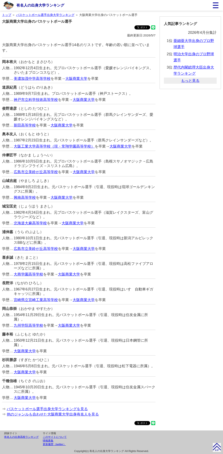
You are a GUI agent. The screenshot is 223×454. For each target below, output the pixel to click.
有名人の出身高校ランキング (21, 436)
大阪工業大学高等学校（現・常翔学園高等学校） (54, 146)
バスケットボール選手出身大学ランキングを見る (47, 409)
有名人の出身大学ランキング (40, 5)
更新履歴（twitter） (54, 444)
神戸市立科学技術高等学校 (36, 100)
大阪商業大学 (76, 79)
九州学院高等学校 (28, 325)
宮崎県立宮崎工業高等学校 (36, 300)
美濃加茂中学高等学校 (32, 79)
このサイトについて (55, 436)
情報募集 (48, 440)
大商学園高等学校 (28, 274)
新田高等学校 (25, 125)
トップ (6, 15)
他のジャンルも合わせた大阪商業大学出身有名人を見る (53, 414)
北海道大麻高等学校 (30, 223)
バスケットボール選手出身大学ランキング (45, 15)
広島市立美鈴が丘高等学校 (36, 172)
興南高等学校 (25, 197)
